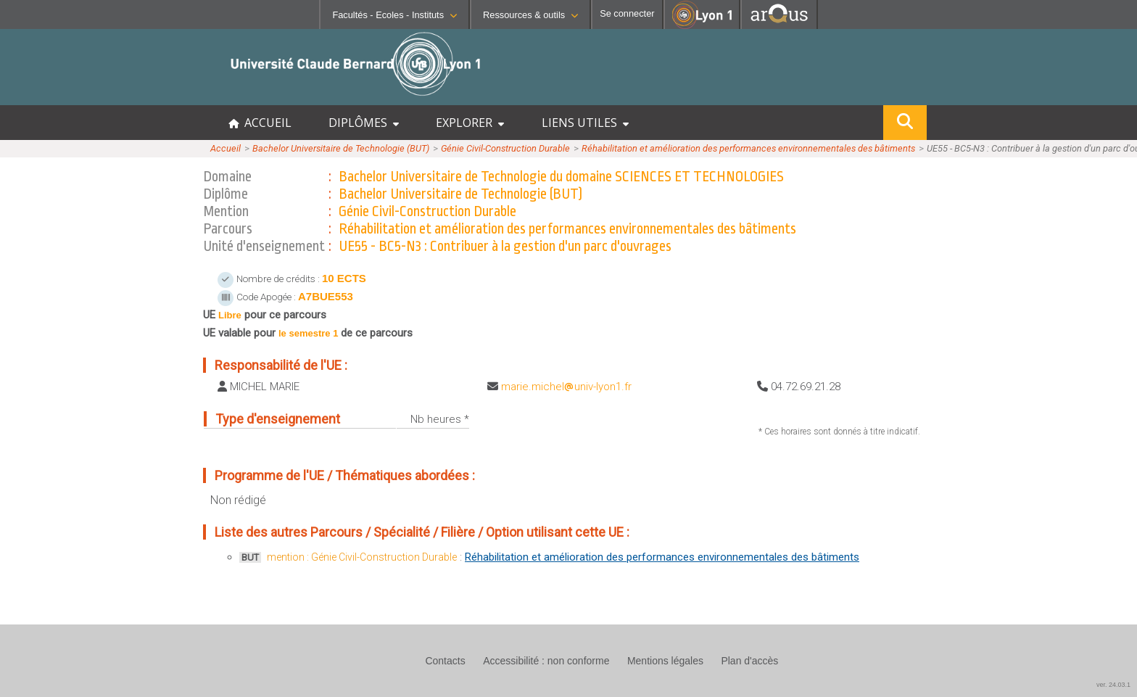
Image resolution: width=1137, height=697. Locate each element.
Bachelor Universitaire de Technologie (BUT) (340, 148)
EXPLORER (470, 123)
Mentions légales (665, 661)
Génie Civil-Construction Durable (505, 148)
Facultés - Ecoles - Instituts (394, 14)
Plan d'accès (749, 661)
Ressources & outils (530, 14)
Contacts (445, 661)
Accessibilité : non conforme (546, 661)
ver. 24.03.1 (1113, 684)
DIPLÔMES (363, 123)
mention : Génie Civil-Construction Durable (362, 557)
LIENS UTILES (585, 123)
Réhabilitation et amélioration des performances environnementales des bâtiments (748, 148)
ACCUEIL (260, 123)
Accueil (225, 148)
